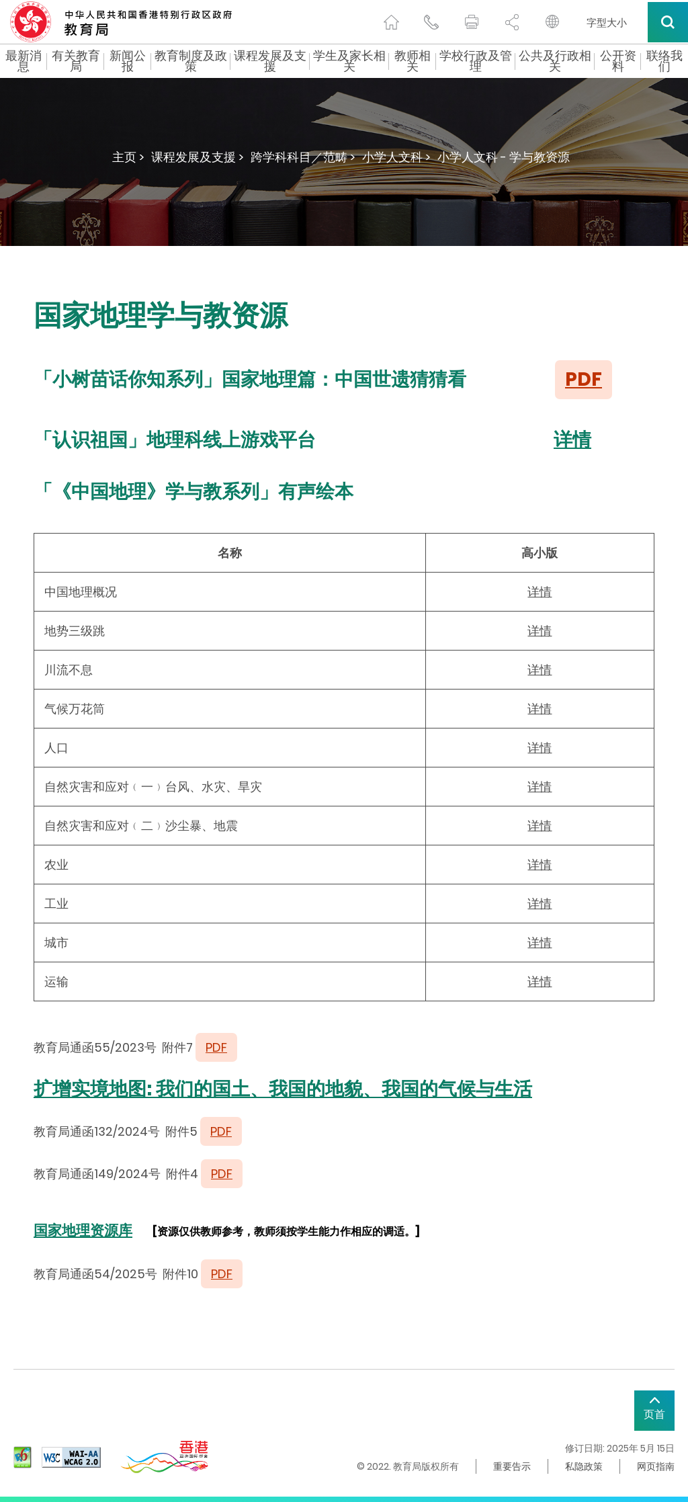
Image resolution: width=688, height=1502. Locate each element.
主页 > (128, 157)
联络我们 (664, 61)
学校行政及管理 (475, 61)
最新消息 (23, 61)
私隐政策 (584, 1466)
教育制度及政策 (191, 61)
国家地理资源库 (83, 1230)
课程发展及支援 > (197, 157)
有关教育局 (76, 61)
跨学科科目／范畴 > (303, 157)
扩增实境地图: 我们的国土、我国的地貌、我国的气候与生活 (283, 1089)
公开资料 (618, 61)
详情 (572, 440)
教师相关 (412, 61)
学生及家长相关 (349, 61)
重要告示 (512, 1466)
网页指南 (656, 1466)
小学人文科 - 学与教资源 (503, 157)
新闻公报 (128, 61)
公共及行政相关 (555, 61)
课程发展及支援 (270, 61)
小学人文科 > (396, 157)
